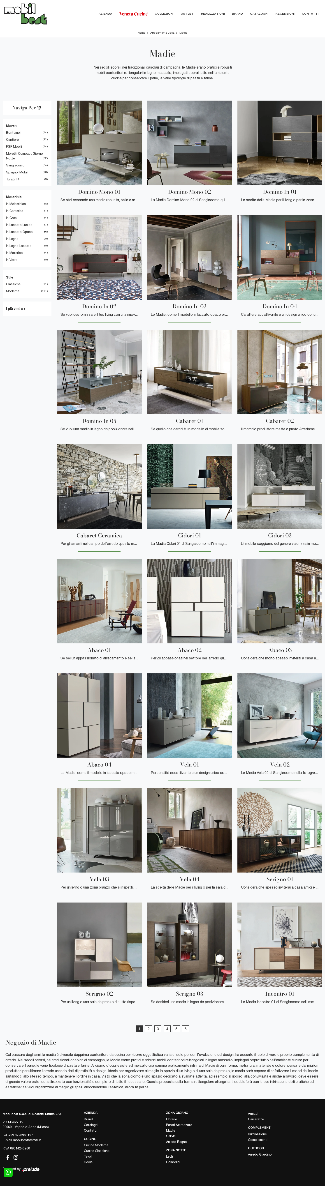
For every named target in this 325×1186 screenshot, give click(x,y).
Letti (169, 1156)
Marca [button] (11, 126)
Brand (237, 14)
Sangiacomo (15, 165)
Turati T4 (12, 179)
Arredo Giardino (260, 1154)
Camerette (256, 1119)
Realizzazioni (213, 14)
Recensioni (285, 14)
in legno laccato (19, 246)
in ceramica (14, 211)
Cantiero (12, 140)
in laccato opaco (19, 232)
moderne (12, 291)
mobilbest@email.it (27, 1140)
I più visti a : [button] (15, 309)
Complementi (257, 1140)
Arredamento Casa (162, 32)
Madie (183, 32)
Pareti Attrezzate (179, 1125)
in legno (12, 239)
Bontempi (13, 133)
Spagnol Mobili (17, 172)
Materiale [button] (14, 197)
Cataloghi (259, 14)
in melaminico (16, 204)
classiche (13, 284)
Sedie (88, 1162)
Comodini (173, 1162)
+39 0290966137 (20, 1135)
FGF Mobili (14, 147)
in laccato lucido (19, 225)
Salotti (171, 1136)
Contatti (310, 14)
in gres (11, 218)
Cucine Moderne (96, 1145)
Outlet (187, 14)
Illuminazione (257, 1134)
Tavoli (88, 1156)
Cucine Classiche (96, 1151)
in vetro (12, 260)
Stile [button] (9, 277)
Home (141, 32)
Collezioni (164, 14)
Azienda (105, 14)
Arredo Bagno (176, 1142)
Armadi (253, 1113)
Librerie (171, 1119)
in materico (14, 253)
